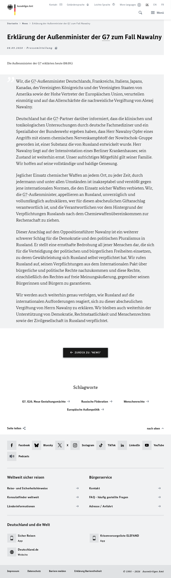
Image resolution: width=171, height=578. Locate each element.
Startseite (14, 23)
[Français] (162, 5)
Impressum (13, 571)
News (26, 23)
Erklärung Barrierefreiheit (88, 571)
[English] (155, 5)
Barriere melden (57, 571)
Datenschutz (34, 571)
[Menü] (156, 13)
